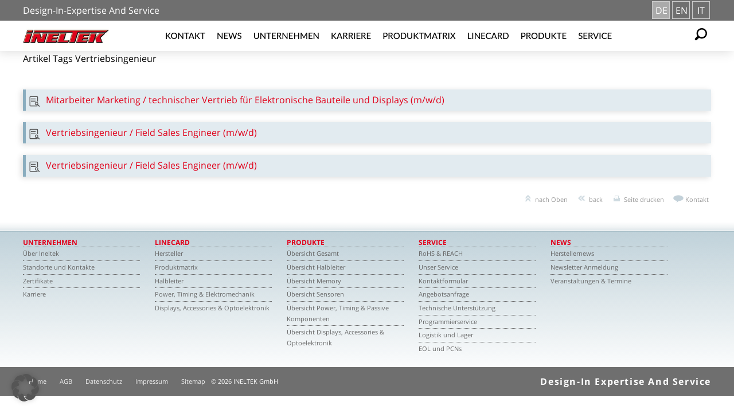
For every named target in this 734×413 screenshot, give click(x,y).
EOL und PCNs (440, 348)
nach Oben (551, 199)
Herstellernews (572, 253)
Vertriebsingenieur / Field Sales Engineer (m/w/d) (151, 132)
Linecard (488, 35)
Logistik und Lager (446, 334)
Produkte (544, 35)
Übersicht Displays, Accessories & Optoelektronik (335, 337)
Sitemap (193, 381)
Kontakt (185, 35)
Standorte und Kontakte (59, 267)
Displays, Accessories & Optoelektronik (212, 307)
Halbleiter (169, 280)
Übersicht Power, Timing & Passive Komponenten (338, 313)
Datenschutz (103, 381)
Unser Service (438, 267)
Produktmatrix (418, 35)
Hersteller (169, 253)
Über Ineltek (41, 253)
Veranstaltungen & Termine (590, 280)
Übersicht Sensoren (315, 294)
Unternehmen (286, 35)
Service (595, 35)
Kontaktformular (443, 280)
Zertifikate (38, 280)
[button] (25, 388)
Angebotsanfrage (444, 294)
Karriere (351, 35)
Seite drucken (644, 199)
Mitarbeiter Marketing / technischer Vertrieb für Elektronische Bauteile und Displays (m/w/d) (245, 99)
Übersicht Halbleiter (316, 267)
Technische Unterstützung (457, 307)
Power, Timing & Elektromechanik (205, 294)
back (596, 199)
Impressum (151, 381)
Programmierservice (448, 321)
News (229, 35)
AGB (66, 381)
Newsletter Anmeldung (584, 267)
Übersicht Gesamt (313, 253)
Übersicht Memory (314, 280)
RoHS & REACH (441, 253)
